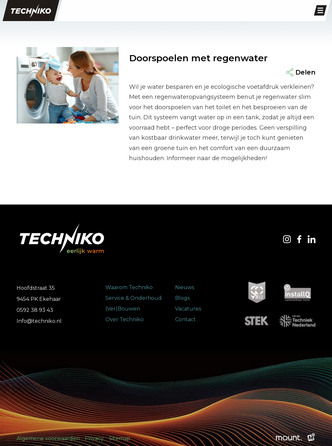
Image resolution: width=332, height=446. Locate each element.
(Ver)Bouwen (122, 309)
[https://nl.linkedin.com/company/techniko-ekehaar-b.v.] (311, 239)
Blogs (182, 298)
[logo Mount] (289, 438)
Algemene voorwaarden (48, 438)
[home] (31, 10)
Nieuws (184, 287)
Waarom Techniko (129, 287)
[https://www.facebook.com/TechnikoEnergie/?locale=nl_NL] (299, 239)
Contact (185, 319)
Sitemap (119, 438)
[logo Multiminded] (311, 438)
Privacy (94, 438)
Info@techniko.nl (39, 321)
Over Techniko (124, 319)
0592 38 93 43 (35, 310)
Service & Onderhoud (133, 298)
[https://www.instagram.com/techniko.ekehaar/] (287, 239)
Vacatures (188, 309)
